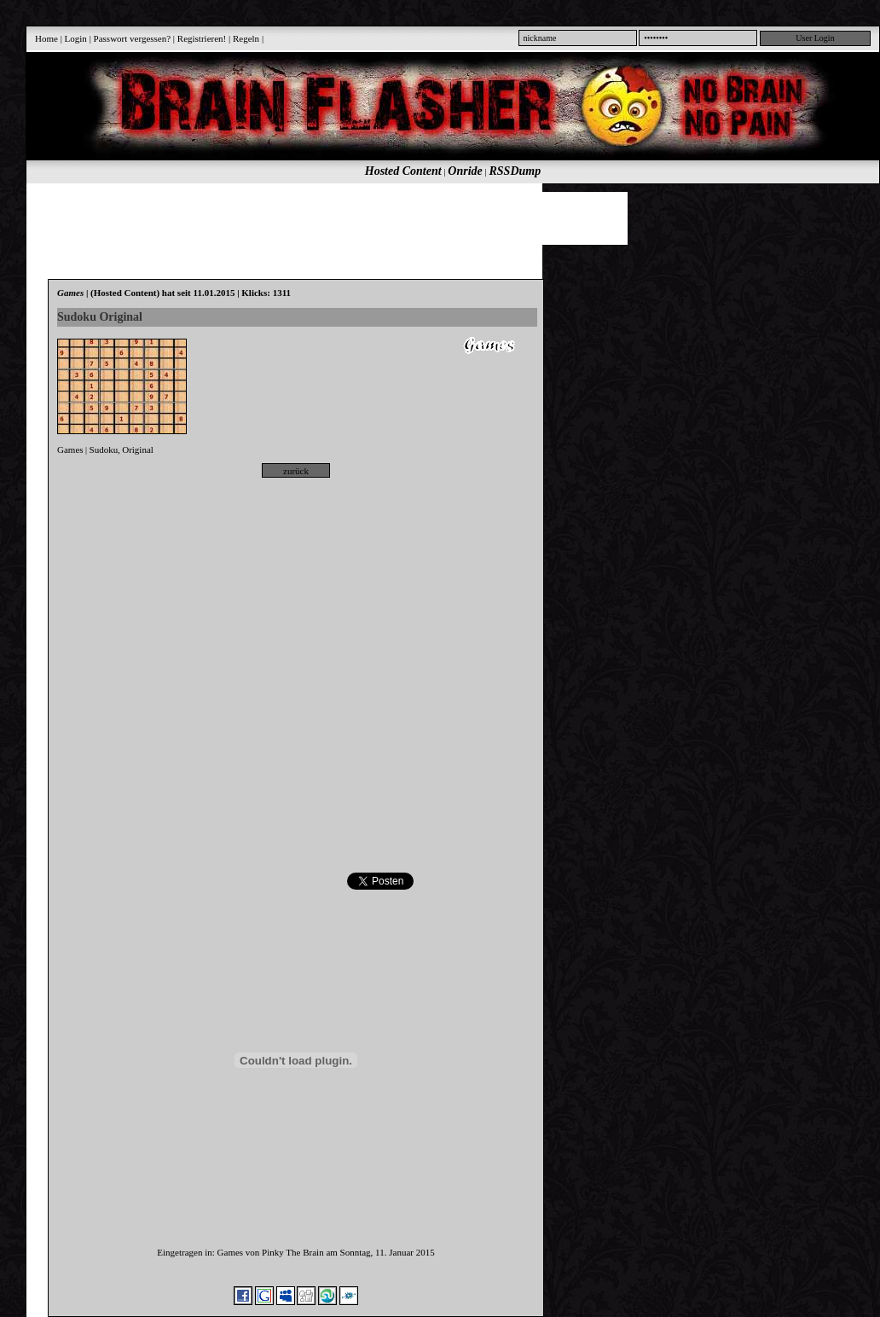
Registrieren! (201, 38)
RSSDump (515, 171)
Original (137, 449)
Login (76, 38)
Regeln (246, 38)
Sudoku (104, 449)
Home (46, 38)
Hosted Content (403, 171)
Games (70, 449)
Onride (465, 171)
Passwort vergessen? (132, 38)
